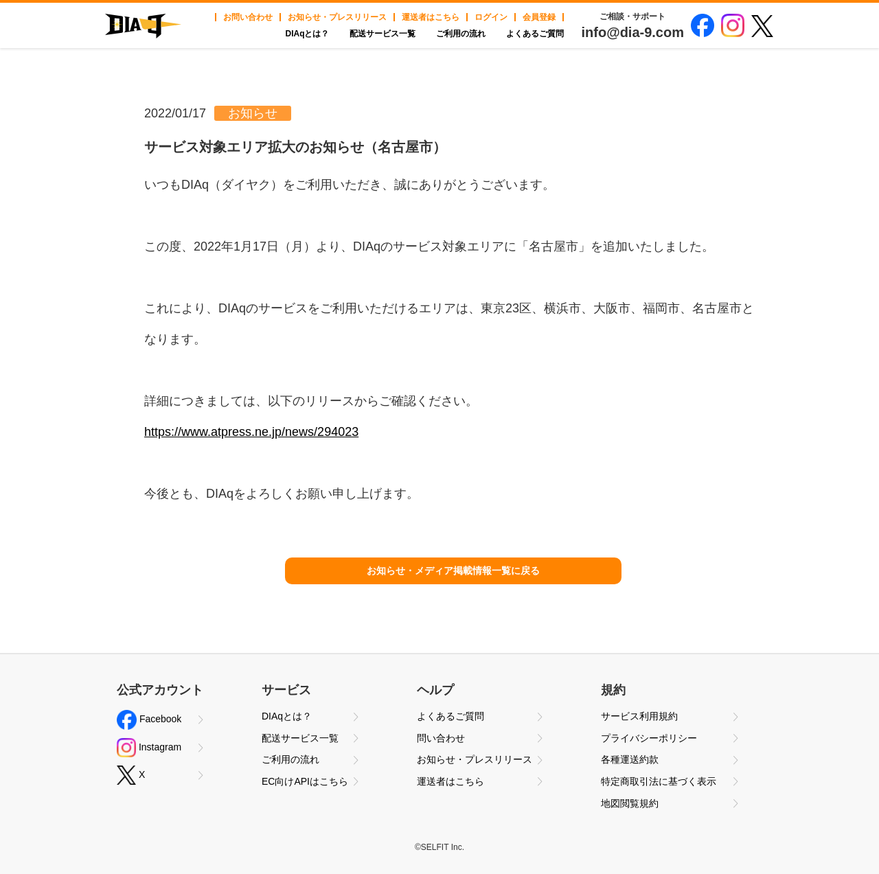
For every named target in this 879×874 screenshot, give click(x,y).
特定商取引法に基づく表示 (658, 781)
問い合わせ (441, 738)
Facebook (149, 720)
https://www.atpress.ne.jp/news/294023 (251, 432)
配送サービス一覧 (382, 33)
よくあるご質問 (535, 33)
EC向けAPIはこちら (305, 781)
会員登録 (539, 17)
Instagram (149, 747)
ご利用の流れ (461, 33)
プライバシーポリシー (649, 738)
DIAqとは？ (307, 33)
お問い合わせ (248, 17)
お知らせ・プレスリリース (337, 17)
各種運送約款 (630, 759)
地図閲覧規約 (630, 803)
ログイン (491, 17)
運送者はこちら (430, 17)
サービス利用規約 (639, 716)
